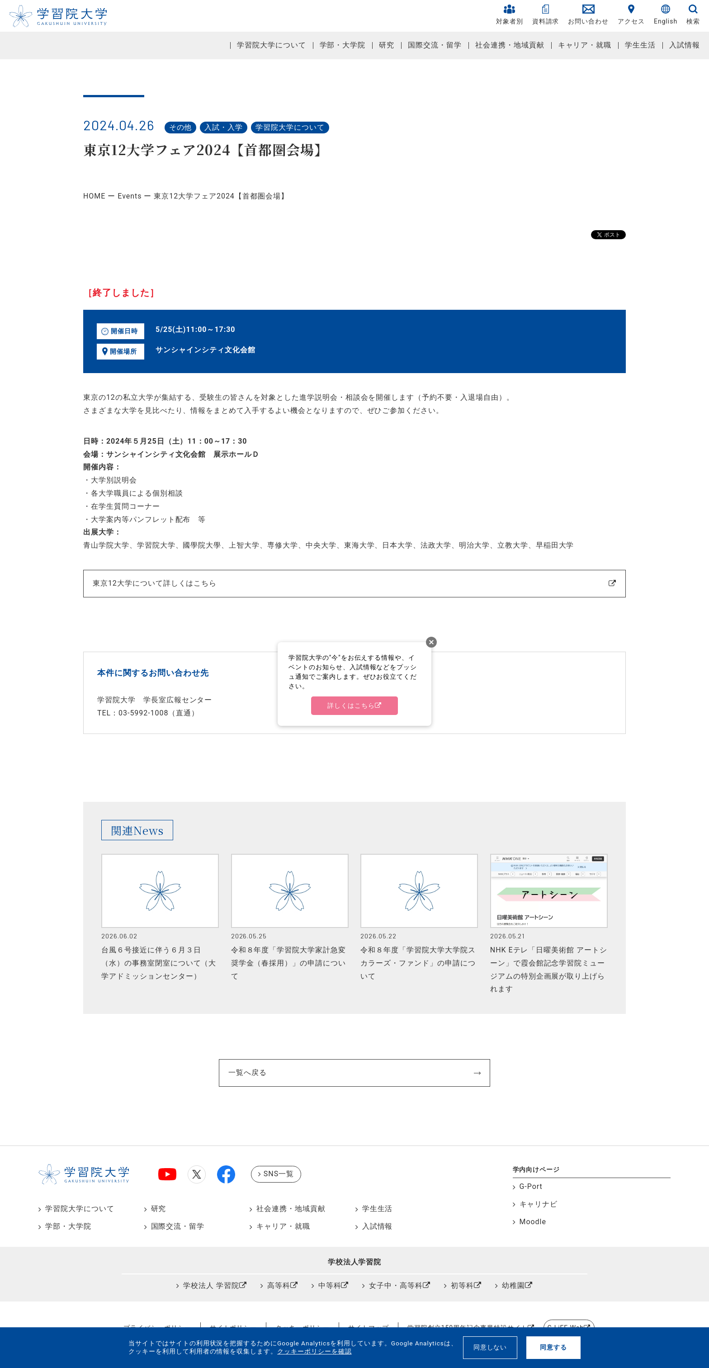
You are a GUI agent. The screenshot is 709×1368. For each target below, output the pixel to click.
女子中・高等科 (396, 1285)
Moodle (533, 1221)
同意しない (490, 1347)
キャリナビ (539, 1204)
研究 (386, 45)
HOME (94, 196)
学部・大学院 (343, 45)
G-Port (531, 1186)
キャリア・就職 (585, 45)
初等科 (462, 1285)
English (665, 15)
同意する (553, 1347)
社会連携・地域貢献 (509, 45)
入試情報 (684, 45)
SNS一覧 (279, 1173)
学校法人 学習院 (211, 1285)
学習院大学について (271, 45)
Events (130, 196)
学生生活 (640, 45)
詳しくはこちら (351, 705)
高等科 (278, 1285)
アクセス (631, 15)
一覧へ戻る (247, 1072)
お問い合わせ (588, 15)
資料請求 (545, 15)
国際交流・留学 (435, 45)
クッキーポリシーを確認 (314, 1351)
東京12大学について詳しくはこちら (155, 583)
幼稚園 (513, 1285)
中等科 (329, 1285)
